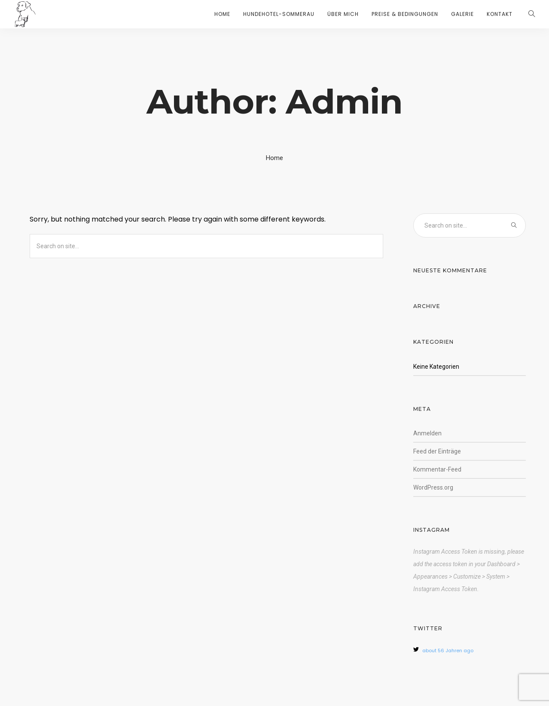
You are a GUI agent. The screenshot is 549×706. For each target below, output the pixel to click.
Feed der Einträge (437, 451)
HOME (222, 14)
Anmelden (427, 433)
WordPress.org (433, 487)
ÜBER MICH (343, 14)
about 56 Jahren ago (447, 650)
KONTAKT (499, 14)
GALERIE (462, 14)
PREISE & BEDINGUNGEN (405, 14)
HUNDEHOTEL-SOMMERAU (278, 14)
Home (274, 158)
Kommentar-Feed (437, 469)
